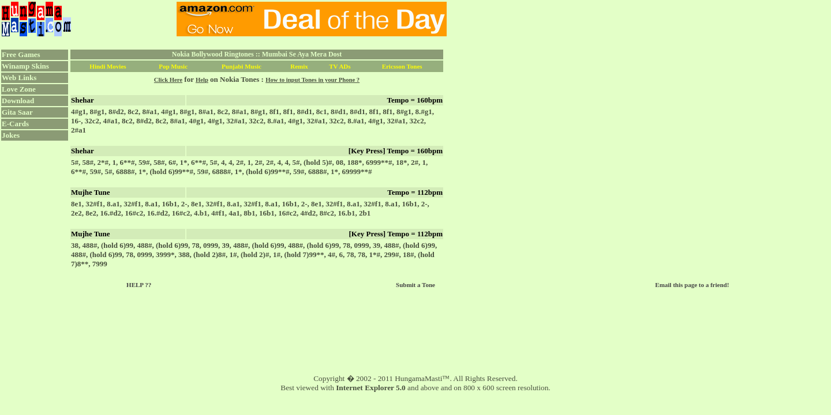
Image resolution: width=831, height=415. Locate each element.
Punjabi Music (241, 66)
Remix (299, 66)
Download (18, 100)
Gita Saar (17, 112)
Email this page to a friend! (692, 284)
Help (202, 80)
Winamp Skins (25, 66)
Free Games (21, 54)
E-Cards (15, 123)
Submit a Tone (415, 284)
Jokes (11, 135)
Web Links (19, 77)
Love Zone (19, 89)
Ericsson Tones (402, 66)
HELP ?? (138, 284)
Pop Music (173, 66)
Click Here (168, 80)
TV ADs (339, 66)
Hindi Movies (107, 66)
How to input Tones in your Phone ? (312, 80)
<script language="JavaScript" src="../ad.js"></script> (312, 19)
